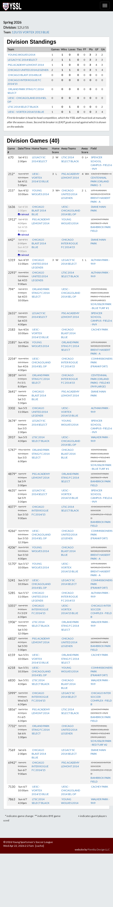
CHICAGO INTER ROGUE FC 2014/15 (69, 243)
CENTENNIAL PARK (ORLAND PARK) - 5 (100, 181)
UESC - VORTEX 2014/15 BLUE (26, 111)
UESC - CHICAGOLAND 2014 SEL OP (70, 210)
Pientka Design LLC (98, 849)
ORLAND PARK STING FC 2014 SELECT (40, 292)
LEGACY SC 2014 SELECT (22, 59)
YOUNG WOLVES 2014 (21, 54)
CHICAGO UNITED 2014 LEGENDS (28, 70)
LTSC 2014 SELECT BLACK (23, 106)
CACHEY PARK (99, 329)
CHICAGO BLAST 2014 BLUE (25, 75)
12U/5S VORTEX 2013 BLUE (30, 32)
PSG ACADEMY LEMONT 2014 (26, 64)
